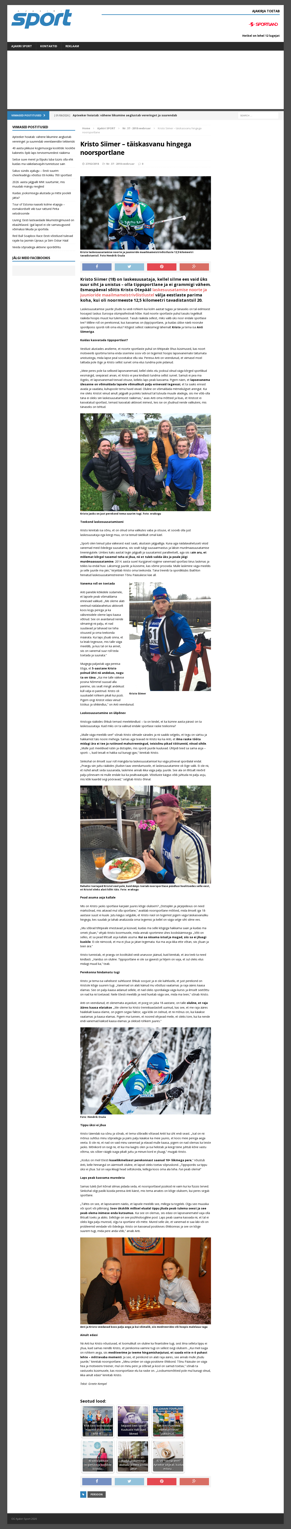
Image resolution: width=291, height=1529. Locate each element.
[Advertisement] (145, 81)
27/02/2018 (92, 164)
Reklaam (72, 46)
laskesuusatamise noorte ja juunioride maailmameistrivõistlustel (143, 292)
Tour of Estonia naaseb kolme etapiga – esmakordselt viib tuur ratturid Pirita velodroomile (38, 208)
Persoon (97, 1494)
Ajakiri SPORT (21, 46)
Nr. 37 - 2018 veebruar (120, 164)
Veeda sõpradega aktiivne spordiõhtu (36, 247)
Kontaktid (48, 46)
